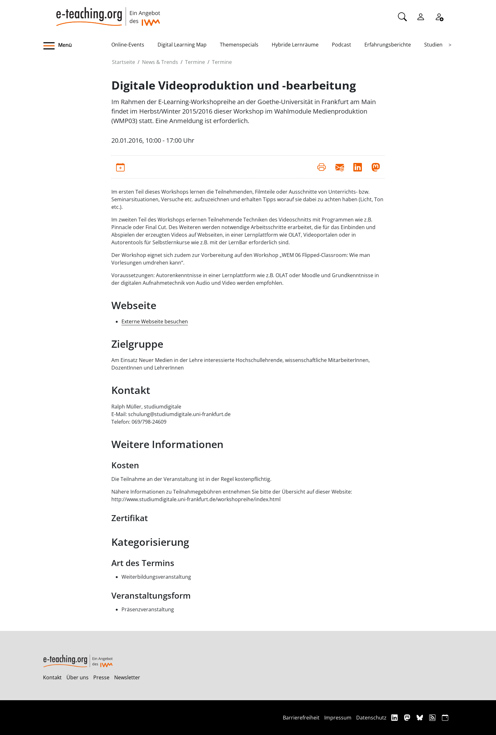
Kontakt (52, 677)
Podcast (341, 44)
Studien (433, 44)
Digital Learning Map (182, 44)
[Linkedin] (395, 717)
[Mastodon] (408, 717)
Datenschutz (371, 717)
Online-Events (127, 44)
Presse (101, 677)
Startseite (123, 62)
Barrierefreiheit (301, 717)
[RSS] (433, 717)
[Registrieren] (439, 16)
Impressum (337, 717)
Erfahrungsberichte (387, 44)
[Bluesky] (421, 717)
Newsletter (127, 677)
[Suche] (402, 16)
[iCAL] (445, 717)
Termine (195, 62)
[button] (77, 46)
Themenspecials (239, 44)
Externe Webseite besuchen (154, 321)
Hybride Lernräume (295, 44)
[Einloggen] (420, 16)
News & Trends (160, 62)
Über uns (77, 677)
